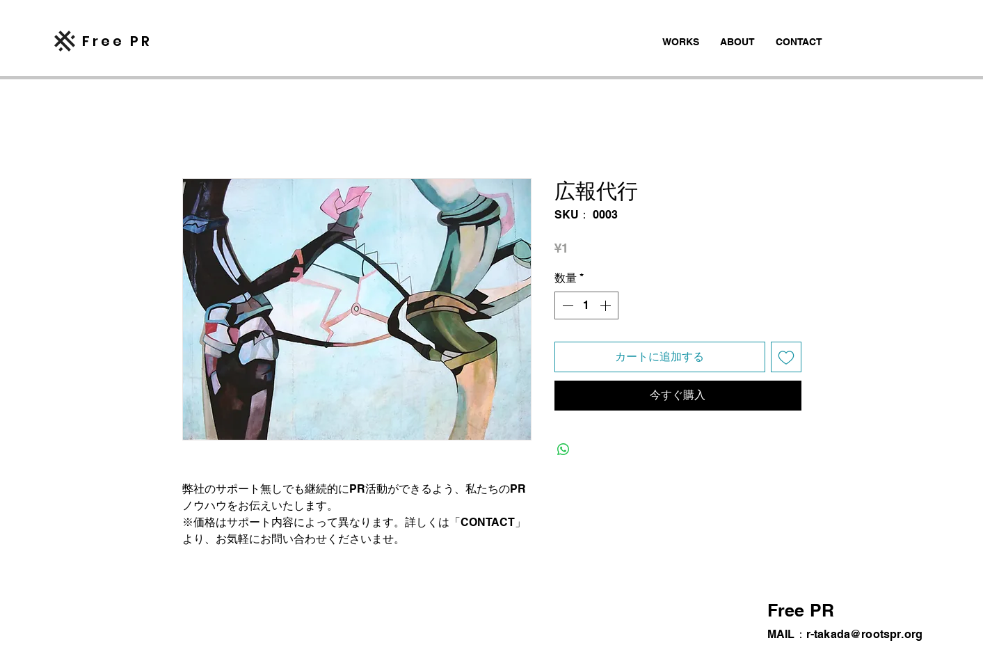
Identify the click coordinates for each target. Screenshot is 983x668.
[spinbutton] (586, 305)
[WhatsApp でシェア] (563, 449)
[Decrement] (566, 305)
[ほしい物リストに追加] (786, 357)
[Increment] (606, 305)
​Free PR (117, 41)
